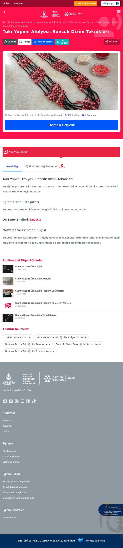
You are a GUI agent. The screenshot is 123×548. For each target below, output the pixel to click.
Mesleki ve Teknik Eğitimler (16, 481)
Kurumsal (18, 3)
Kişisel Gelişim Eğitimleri (15, 487)
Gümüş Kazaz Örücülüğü (28, 266)
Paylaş (113, 41)
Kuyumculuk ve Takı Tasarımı (50, 22)
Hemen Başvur (61, 125)
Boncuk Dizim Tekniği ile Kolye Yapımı (79, 344)
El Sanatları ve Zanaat (20, 22)
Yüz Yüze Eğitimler (12, 456)
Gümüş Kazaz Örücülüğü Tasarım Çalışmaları (39, 290)
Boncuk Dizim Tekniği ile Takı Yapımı (27, 344)
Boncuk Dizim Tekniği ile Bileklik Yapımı (29, 351)
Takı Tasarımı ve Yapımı (81, 22)
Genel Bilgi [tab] (12, 166)
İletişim (6, 3)
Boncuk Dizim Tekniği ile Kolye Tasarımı (61, 337)
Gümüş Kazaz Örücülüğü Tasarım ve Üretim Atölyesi (43, 302)
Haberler (7, 420)
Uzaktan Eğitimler (11, 462)
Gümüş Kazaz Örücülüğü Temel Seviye (35, 315)
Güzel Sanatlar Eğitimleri (15, 492)
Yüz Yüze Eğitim (18, 152)
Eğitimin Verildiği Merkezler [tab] (41, 166)
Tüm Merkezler (10, 517)
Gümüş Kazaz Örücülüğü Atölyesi (33, 278)
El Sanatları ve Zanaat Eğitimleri (19, 498)
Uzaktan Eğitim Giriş (85, 3)
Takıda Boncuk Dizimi (18, 337)
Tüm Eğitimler (9, 451)
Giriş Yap (107, 3)
